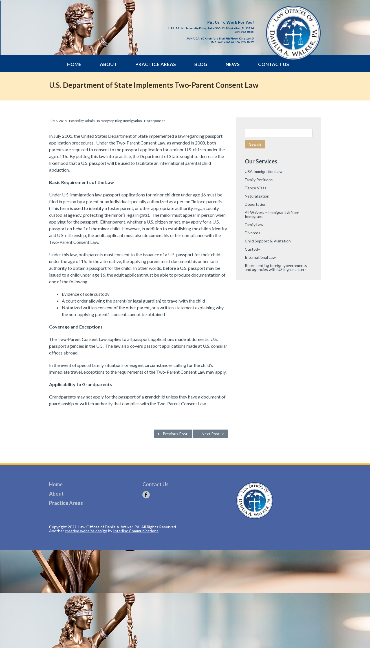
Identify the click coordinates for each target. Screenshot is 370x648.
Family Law (254, 224)
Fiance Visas (256, 187)
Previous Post (175, 433)
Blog (200, 64)
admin (90, 121)
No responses (154, 121)
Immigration (132, 121)
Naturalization (257, 196)
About (108, 64)
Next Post (211, 433)
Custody (252, 249)
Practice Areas (155, 64)
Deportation (256, 204)
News (233, 64)
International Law (260, 257)
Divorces (252, 232)
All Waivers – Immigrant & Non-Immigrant (272, 214)
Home (74, 64)
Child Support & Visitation (268, 240)
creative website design (86, 530)
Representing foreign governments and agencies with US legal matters (276, 267)
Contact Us (273, 64)
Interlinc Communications (135, 530)
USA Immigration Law (264, 171)
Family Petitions (259, 179)
